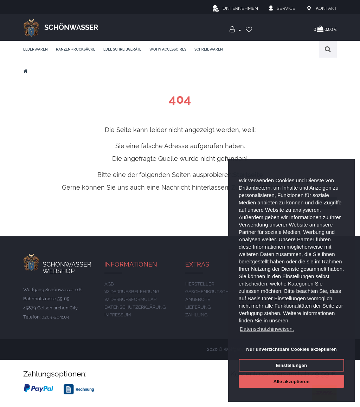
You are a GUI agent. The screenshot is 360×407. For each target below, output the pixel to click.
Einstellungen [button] (291, 365)
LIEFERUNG (198, 307)
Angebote (197, 299)
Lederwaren (35, 49)
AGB (109, 284)
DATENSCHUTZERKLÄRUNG (135, 307)
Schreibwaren (208, 49)
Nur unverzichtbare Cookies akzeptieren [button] (291, 349)
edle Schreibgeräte (122, 49)
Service (286, 8)
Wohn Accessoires (167, 49)
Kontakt (326, 8)
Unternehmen (240, 8)
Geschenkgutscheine (212, 291)
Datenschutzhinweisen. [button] (267, 329)
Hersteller (199, 284)
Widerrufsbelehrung (131, 291)
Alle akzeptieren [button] (292, 381)
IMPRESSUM (117, 314)
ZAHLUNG (196, 314)
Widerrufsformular (130, 299)
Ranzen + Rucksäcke (75, 49)
